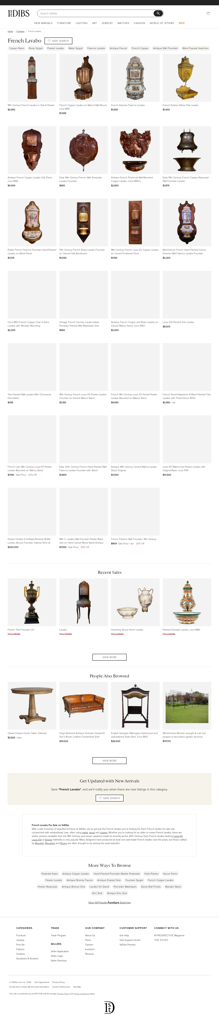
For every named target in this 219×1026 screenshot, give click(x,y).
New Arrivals (43, 23)
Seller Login (57, 955)
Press (88, 940)
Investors (89, 949)
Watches (123, 23)
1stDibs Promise (128, 944)
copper (103, 832)
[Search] (97, 13)
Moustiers (50, 843)
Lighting (82, 23)
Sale (182, 23)
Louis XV (178, 836)
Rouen (63, 843)
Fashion (139, 23)
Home (10, 31)
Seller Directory (59, 960)
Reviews (89, 953)
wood (92, 832)
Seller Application (60, 951)
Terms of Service (81, 993)
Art (94, 23)
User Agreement (41, 982)
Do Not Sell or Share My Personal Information (29, 986)
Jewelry (107, 23)
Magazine (169, 935)
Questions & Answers (27, 958)
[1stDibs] (19, 13)
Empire (48, 839)
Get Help (124, 935)
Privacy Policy (58, 982)
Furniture (64, 23)
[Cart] (208, 13)
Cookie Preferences (61, 986)
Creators (20, 953)
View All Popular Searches (109, 902)
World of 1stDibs (162, 23)
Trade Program (58, 935)
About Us (90, 935)
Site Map (77, 986)
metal (85, 832)
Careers (89, 944)
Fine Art (20, 944)
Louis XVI (37, 839)
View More (109, 657)
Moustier (39, 843)
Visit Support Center (130, 940)
